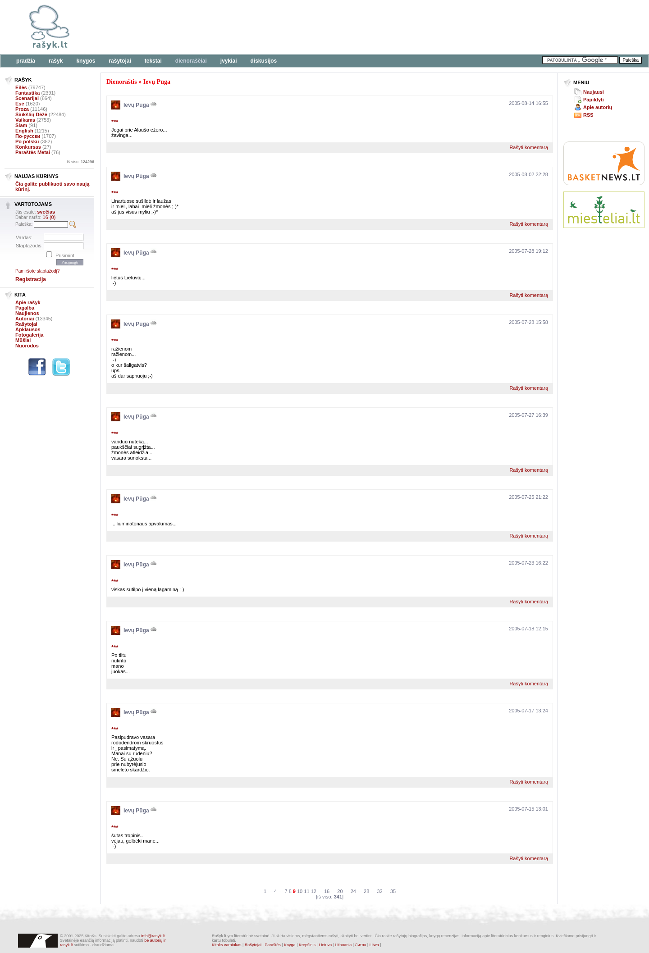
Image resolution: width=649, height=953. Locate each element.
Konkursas (28, 147)
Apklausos (28, 329)
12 (313, 891)
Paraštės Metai (32, 152)
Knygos (85, 61)
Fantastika (27, 93)
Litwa (374, 945)
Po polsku (27, 141)
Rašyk (56, 61)
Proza (22, 109)
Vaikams (25, 120)
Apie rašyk (28, 302)
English (24, 130)
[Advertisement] (277, 27)
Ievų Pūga (156, 81)
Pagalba (24, 307)
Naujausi (593, 92)
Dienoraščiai (191, 61)
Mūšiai (23, 340)
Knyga (290, 945)
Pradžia (25, 61)
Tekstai (153, 61)
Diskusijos (264, 61)
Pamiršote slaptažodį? (37, 271)
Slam (21, 125)
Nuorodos (27, 345)
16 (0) (49, 217)
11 (306, 891)
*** (114, 122)
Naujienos (27, 313)
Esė (19, 103)
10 (299, 891)
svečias (46, 211)
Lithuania (343, 945)
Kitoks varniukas (227, 945)
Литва (360, 945)
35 (393, 891)
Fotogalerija (29, 334)
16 (326, 891)
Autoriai (24, 318)
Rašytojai (120, 61)
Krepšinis (307, 945)
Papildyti (593, 99)
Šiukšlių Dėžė (31, 114)
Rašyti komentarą (528, 147)
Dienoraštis (121, 81)
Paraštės (273, 945)
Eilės (21, 87)
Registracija (30, 279)
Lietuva (325, 945)
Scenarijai (27, 98)
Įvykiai (228, 61)
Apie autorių (597, 107)
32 (379, 891)
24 (353, 891)
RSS (588, 115)
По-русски (27, 136)
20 (340, 891)
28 (366, 891)
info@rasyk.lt (153, 936)
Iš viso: (80, 162)
